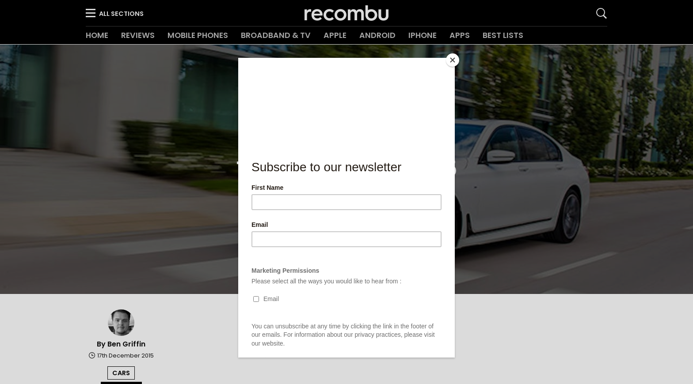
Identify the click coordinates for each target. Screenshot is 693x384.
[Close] (452, 60)
